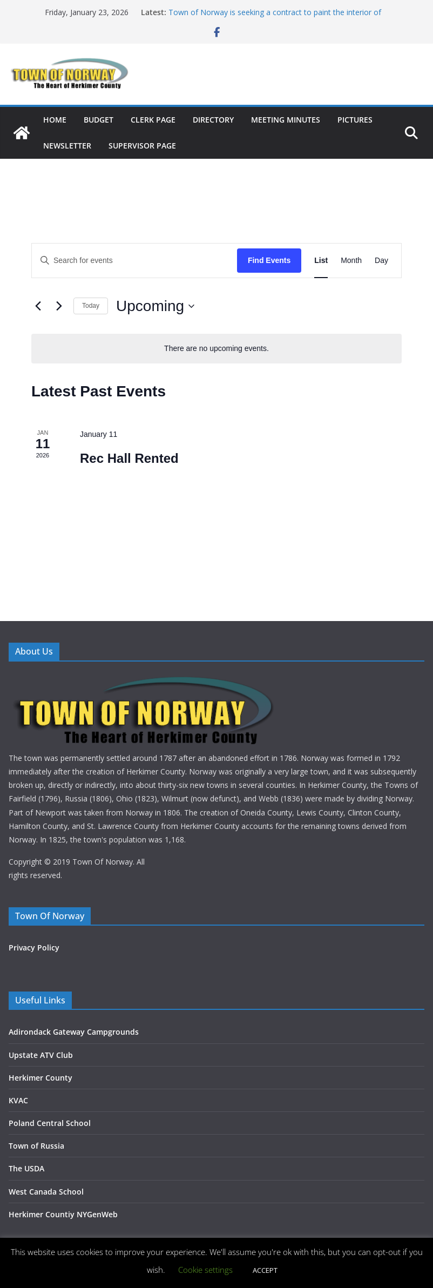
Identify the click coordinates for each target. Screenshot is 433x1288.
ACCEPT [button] (265, 1270)
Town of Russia (36, 1146)
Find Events (269, 260)
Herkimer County (40, 1078)
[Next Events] (58, 306)
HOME (54, 119)
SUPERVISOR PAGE (142, 145)
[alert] (216, 348)
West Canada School (46, 1191)
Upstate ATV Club (41, 1055)
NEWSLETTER (67, 145)
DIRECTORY (213, 119)
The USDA (26, 1168)
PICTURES (355, 119)
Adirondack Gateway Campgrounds (74, 1032)
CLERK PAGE (153, 119)
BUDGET (98, 119)
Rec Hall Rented (129, 458)
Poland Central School (50, 1123)
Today (90, 305)
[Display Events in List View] (321, 261)
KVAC (18, 1100)
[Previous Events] (37, 306)
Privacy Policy (34, 947)
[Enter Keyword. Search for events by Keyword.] (134, 261)
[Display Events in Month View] (351, 261)
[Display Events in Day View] (381, 261)
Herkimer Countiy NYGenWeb (63, 1214)
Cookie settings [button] (205, 1269)
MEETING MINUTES (285, 119)
